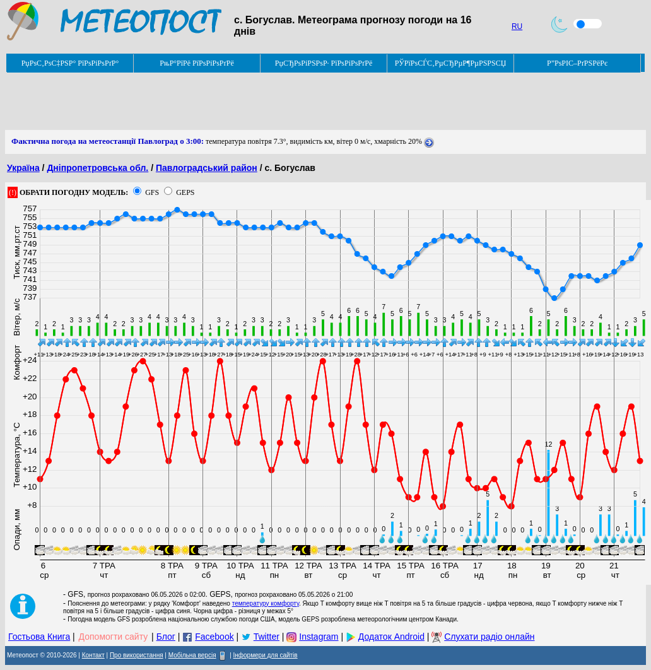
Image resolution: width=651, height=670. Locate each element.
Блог (165, 637)
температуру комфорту (265, 603)
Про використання (136, 655)
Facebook (214, 637)
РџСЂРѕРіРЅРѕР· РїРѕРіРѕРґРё (323, 63)
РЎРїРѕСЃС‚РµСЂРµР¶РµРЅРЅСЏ (451, 63)
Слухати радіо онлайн (489, 637)
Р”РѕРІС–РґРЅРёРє (577, 63)
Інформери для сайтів (265, 655)
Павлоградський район (206, 168)
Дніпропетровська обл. (97, 168)
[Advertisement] (234, 101)
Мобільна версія (192, 655)
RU (517, 26)
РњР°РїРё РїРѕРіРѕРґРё (196, 63)
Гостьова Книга (39, 637)
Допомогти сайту (113, 637)
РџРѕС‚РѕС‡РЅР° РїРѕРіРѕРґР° (70, 63)
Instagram (318, 637)
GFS (152, 192)
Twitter (266, 637)
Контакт (93, 655)
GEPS (185, 192)
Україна (23, 168)
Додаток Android (391, 637)
